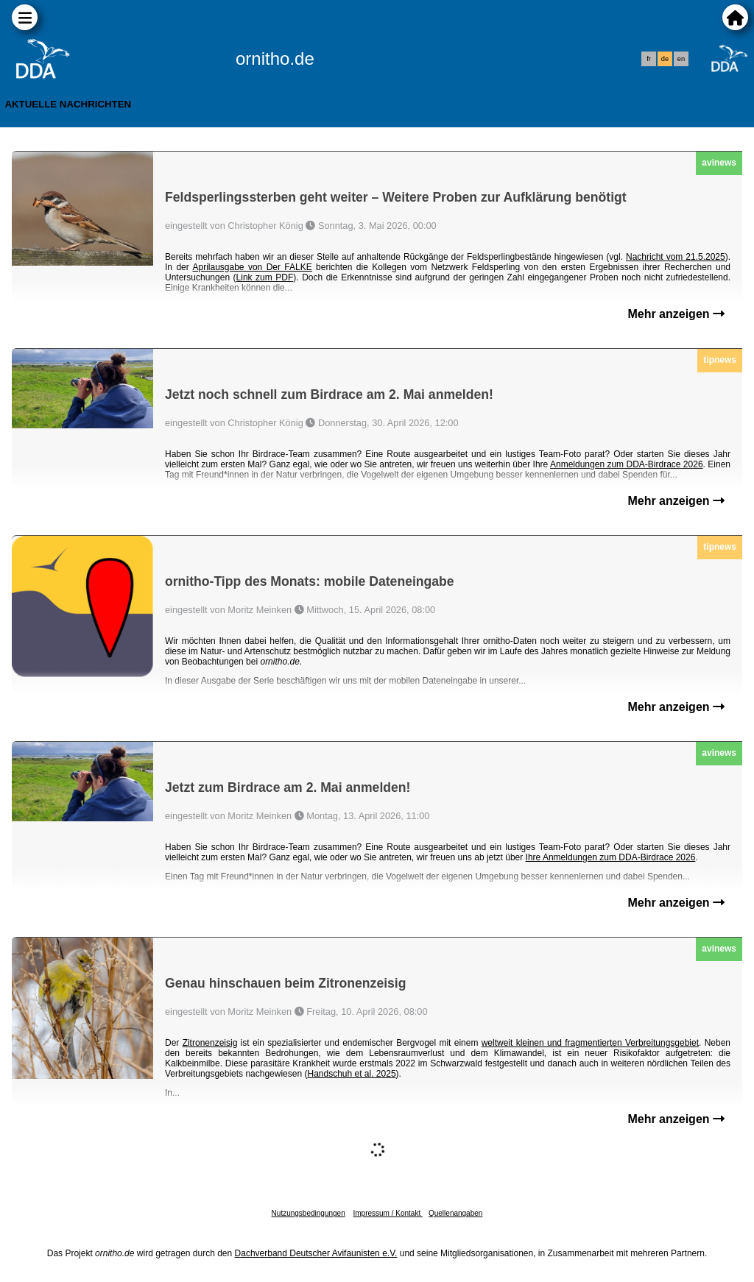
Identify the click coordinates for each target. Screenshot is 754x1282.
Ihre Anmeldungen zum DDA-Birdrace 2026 (611, 857)
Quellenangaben (455, 1213)
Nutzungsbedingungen (308, 1213)
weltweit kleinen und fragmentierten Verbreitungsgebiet (590, 1043)
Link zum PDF (265, 277)
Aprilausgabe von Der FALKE (251, 267)
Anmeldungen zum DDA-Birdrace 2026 (626, 464)
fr (648, 59)
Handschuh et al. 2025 (351, 1074)
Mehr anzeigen (676, 314)
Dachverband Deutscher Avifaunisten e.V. (316, 1253)
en (681, 59)
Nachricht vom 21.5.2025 (675, 257)
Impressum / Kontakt (387, 1213)
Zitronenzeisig (210, 1043)
